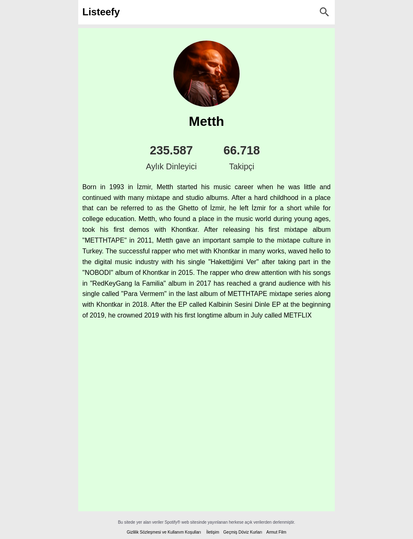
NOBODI (98, 272)
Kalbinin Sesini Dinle (239, 304)
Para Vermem (144, 293)
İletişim (212, 532)
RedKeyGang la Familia (127, 283)
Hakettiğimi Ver (234, 261)
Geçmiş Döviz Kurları (242, 532)
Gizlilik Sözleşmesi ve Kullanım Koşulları (164, 532)
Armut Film (276, 532)
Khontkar (184, 229)
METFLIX (297, 315)
